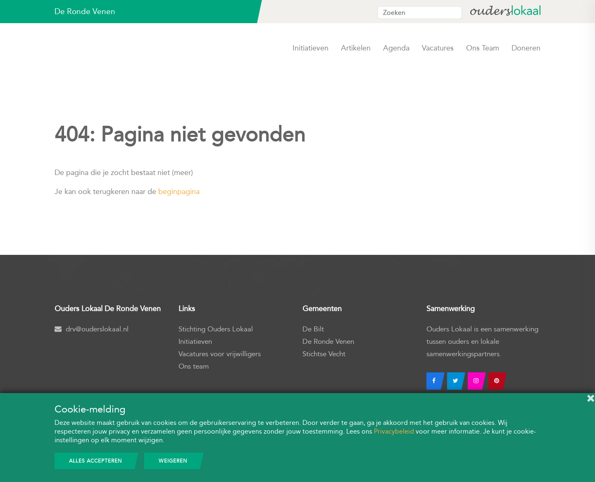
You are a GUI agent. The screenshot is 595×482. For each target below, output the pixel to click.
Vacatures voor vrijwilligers (219, 354)
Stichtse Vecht (323, 354)
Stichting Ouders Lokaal (215, 329)
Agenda (396, 48)
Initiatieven (310, 48)
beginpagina (179, 191)
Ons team (482, 48)
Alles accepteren (95, 461)
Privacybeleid (394, 431)
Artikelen (356, 48)
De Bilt (313, 329)
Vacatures (438, 48)
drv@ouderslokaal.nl (92, 329)
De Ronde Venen (328, 341)
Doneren (526, 48)
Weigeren (173, 461)
